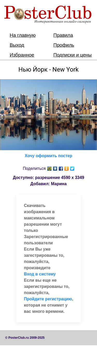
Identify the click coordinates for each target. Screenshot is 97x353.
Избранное (22, 55)
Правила (63, 35)
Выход (17, 45)
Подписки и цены (72, 55)
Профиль (63, 45)
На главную (23, 35)
